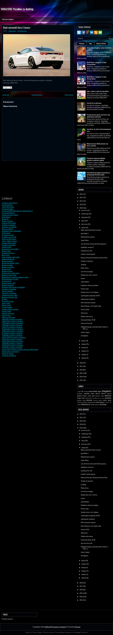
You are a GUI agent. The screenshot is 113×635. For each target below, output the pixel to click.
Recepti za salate (7, 265)
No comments (22, 31)
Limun (83, 278)
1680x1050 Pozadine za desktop (17, 9)
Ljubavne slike (6, 311)
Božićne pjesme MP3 (8, 283)
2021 (81, 201)
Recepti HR (5, 219)
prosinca (84, 210)
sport (109, 400)
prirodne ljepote (97, 400)
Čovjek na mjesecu (87, 261)
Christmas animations (9, 356)
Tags (90, 43)
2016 (81, 370)
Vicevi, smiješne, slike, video (11, 257)
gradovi (79, 396)
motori (87, 398)
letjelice (97, 396)
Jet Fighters (84, 336)
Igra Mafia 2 (85, 234)
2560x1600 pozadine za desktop (12, 329)
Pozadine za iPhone (8, 253)
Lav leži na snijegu (87, 272)
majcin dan (81, 398)
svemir (79, 402)
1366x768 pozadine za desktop (12, 340)
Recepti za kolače (7, 221)
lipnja (83, 341)
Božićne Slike (6, 251)
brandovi (80, 393)
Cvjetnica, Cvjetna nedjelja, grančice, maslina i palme (96, 159)
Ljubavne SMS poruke (9, 223)
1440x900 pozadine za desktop (12, 336)
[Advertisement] (19, 178)
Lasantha (51, 632)
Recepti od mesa (7, 271)
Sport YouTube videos (9, 239)
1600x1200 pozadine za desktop (12, 342)
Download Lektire (7, 209)
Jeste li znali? (6, 303)
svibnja (83, 344)
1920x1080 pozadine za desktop (12, 323)
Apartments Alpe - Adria (9, 295)
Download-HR (6, 281)
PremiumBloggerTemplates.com (64, 632)
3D (82, 391)
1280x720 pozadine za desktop (12, 327)
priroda (89, 400)
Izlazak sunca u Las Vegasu (90, 292)
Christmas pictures (8, 354)
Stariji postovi (69, 95)
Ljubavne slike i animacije (10, 309)
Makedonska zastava (88, 237)
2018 (81, 363)
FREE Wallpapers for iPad (10, 279)
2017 (81, 366)
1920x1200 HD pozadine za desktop (14, 338)
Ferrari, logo (85, 289)
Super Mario (85, 240)
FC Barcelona (6, 233)
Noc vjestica (93, 398)
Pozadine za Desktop (9, 245)
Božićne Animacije (8, 285)
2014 (81, 377)
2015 (81, 373)
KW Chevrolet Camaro (88, 303)
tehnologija (100, 402)
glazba (109, 393)
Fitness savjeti (6, 305)
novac (99, 398)
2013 (81, 380)
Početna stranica (7, 19)
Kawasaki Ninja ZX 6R (88, 320)
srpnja (83, 228)
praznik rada (81, 400)
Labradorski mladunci (88, 299)
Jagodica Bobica (7, 205)
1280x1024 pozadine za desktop (12, 346)
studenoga (85, 214)
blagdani (106, 391)
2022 (81, 198)
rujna (83, 221)
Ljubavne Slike (6, 247)
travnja (83, 348)
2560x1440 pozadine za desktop (12, 332)
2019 (81, 208)
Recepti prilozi (6, 269)
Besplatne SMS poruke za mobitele (13, 287)
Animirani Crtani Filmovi (9, 203)
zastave (97, 404)
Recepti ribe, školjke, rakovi (10, 263)
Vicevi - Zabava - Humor (9, 241)
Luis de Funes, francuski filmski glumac (93, 244)
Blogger (78, 627)
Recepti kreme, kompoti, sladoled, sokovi (15, 277)
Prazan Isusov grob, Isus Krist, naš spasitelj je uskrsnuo (98, 116)
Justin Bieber (85, 282)
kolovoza (84, 224)
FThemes (34, 632)
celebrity (86, 394)
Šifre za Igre (5, 255)
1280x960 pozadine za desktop (12, 325)
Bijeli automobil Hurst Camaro (16, 27)
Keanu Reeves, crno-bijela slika (91, 306)
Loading (83, 265)
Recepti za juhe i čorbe (9, 275)
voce (92, 405)
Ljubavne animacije (8, 313)
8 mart (86, 391)
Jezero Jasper (85, 332)
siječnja (84, 358)
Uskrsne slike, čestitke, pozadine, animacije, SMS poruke (20, 350)
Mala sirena (85, 268)
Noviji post (5, 95)
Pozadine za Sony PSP (9, 237)
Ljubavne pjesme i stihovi (10, 215)
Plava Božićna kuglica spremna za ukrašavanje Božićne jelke (98, 174)
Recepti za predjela (8, 267)
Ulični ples (84, 313)
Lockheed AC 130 (86, 251)
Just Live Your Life (86, 323)
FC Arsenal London (8, 235)
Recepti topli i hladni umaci (10, 273)
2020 (81, 205)
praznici (108, 398)
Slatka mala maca (87, 316)
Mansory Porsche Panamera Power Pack (94, 258)
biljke (99, 391)
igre (93, 396)
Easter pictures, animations (10, 352)
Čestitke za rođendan (9, 225)
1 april (79, 391)
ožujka (83, 351)
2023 (81, 194)
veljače (83, 355)
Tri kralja (106, 402)
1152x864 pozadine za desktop (12, 334)
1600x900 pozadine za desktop (12, 319)
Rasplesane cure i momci (89, 275)
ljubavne (108, 395)
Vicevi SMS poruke (8, 301)
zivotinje (103, 404)
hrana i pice (87, 396)
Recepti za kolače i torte (9, 297)
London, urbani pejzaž (88, 254)
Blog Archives (101, 43)
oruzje (103, 398)
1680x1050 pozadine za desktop (12, 321)
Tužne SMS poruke (8, 207)
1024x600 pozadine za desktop (12, 348)
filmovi (103, 394)
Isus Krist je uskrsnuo (94, 103)
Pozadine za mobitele (9, 289)
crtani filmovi (95, 394)
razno (105, 400)
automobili (12, 31)
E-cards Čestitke (7, 307)
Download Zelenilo (8, 213)
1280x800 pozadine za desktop (12, 344)
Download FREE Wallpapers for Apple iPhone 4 (17, 211)
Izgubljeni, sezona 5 (87, 247)
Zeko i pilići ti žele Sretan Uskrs (98, 91)
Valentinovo (86, 404)
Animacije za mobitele (9, 227)
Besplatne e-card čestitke (10, 249)
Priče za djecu (6, 315)
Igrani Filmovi (6, 217)
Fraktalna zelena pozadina (89, 285)
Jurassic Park (85, 310)
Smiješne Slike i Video (9, 243)
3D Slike (4, 299)
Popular (81, 43)
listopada (84, 217)
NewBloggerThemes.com (81, 632)
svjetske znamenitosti (89, 402)
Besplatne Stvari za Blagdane (11, 231)
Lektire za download (8, 317)
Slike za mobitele (7, 229)
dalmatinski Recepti (8, 259)
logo (102, 396)
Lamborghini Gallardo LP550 (90, 296)
